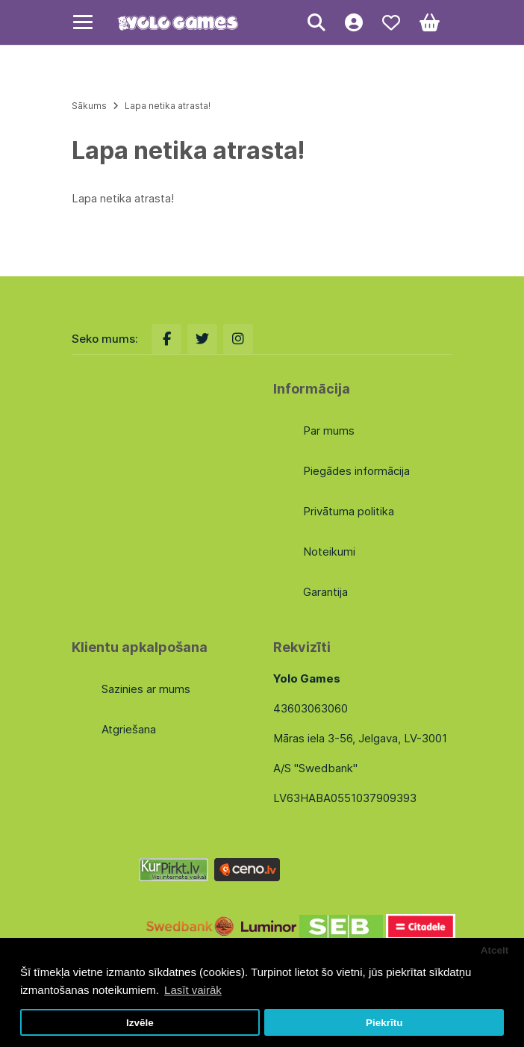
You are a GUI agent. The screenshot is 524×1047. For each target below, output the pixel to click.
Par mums (329, 430)
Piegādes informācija (356, 471)
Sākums (89, 105)
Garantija (325, 592)
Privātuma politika (348, 511)
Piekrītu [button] (384, 1022)
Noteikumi (329, 551)
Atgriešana (129, 729)
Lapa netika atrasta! (167, 105)
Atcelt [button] (495, 950)
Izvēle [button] (140, 1022)
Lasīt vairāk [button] (193, 990)
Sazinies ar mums (146, 689)
